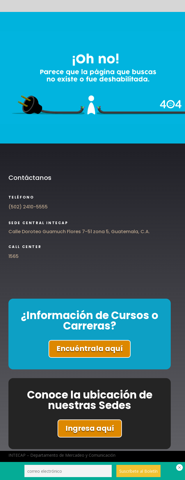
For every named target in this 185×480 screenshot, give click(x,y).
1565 (13, 256)
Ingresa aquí (89, 428)
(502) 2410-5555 (28, 206)
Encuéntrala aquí (89, 348)
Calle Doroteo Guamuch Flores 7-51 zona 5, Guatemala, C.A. (79, 231)
